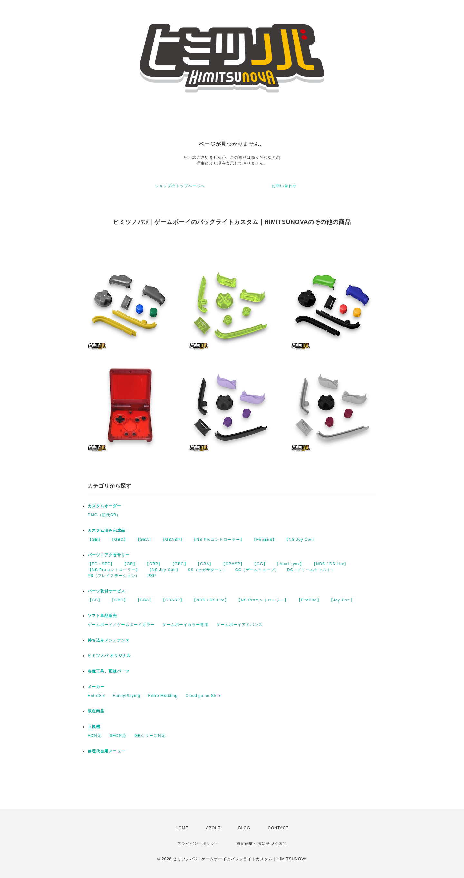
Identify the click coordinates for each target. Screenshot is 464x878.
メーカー (96, 686)
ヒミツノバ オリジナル (109, 655)
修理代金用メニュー (106, 751)
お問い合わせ (284, 186)
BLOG (244, 828)
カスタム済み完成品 (106, 530)
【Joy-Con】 (341, 600)
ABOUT (213, 828)
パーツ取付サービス (106, 591)
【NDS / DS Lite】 (330, 564)
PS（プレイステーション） (114, 575)
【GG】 (259, 564)
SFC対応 (118, 735)
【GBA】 (144, 539)
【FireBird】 (264, 539)
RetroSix (96, 695)
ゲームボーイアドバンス (240, 624)
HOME (182, 828)
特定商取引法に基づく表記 (262, 843)
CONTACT (278, 828)
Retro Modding (163, 695)
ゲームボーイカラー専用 (185, 624)
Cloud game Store (203, 695)
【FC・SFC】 (101, 564)
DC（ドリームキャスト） (311, 570)
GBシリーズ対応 (150, 735)
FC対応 (95, 735)
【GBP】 (153, 564)
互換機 (94, 726)
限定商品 (96, 711)
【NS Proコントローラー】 (218, 539)
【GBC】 (119, 539)
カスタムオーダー (104, 506)
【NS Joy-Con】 (301, 539)
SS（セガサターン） (207, 570)
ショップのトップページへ (180, 186)
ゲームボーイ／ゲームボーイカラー (121, 624)
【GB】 (95, 539)
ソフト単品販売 (102, 615)
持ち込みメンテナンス (109, 640)
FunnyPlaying (126, 695)
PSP (151, 575)
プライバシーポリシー (198, 843)
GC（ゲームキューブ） (257, 570)
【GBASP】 (172, 539)
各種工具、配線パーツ (109, 671)
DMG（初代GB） (104, 515)
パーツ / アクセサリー (109, 555)
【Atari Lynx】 (289, 564)
